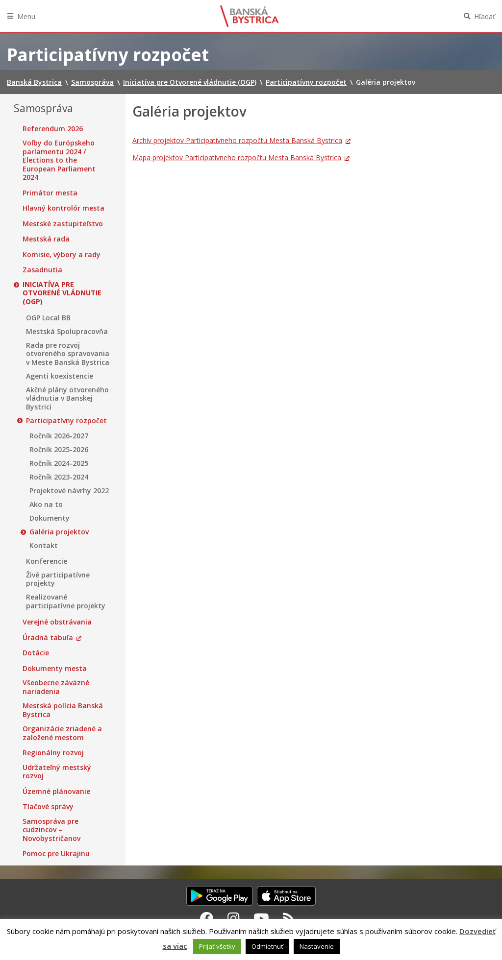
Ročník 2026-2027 (58, 436)
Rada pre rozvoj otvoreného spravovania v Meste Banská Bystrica (67, 354)
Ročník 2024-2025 (58, 463)
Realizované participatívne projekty (65, 601)
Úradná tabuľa (48, 637)
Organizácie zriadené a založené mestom (62, 733)
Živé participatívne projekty (58, 579)
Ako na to (46, 504)
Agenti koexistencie (59, 376)
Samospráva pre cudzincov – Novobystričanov (51, 830)
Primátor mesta (50, 193)
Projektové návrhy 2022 (69, 490)
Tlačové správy (48, 806)
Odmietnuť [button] (267, 946)
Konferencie (46, 561)
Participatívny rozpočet (66, 420)
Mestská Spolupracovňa (67, 331)
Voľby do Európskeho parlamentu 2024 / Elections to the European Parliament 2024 (59, 160)
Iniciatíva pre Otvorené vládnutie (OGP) (62, 293)
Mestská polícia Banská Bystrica (63, 710)
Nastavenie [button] (317, 946)
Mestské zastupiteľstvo (63, 223)
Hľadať (484, 16)
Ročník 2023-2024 (58, 477)
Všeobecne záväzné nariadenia (56, 687)
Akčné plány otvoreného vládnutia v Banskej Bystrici (67, 398)
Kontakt (43, 545)
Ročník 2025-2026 (58, 449)
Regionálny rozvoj (53, 752)
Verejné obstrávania (57, 622)
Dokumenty (49, 518)
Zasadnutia (42, 269)
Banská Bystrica (249, 16)
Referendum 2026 (53, 128)
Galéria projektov (59, 532)
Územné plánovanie (56, 791)
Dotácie (36, 652)
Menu (26, 16)
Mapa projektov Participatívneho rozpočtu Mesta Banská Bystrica (236, 157)
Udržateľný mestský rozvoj (57, 771)
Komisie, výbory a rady (61, 254)
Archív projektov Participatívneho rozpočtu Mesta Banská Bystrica (237, 140)
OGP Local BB (48, 317)
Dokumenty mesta (55, 668)
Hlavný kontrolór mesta (63, 208)
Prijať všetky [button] (217, 946)
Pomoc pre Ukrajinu (56, 853)
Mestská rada (46, 239)
